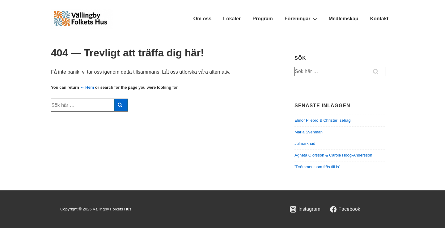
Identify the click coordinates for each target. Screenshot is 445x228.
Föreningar (302, 18)
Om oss (202, 18)
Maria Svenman (309, 132)
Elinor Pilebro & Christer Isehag (322, 120)
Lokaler (232, 18)
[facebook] (345, 209)
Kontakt (379, 18)
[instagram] (305, 209)
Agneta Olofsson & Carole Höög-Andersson (333, 155)
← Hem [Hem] (87, 87)
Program (262, 18)
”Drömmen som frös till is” (317, 167)
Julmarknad (305, 143)
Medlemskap (343, 18)
